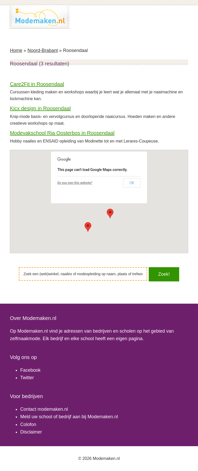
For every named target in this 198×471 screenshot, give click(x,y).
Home (16, 50)
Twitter (27, 377)
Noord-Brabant (42, 50)
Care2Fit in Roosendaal (37, 84)
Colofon (28, 424)
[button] (88, 227)
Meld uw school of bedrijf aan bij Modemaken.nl (69, 416)
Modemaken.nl (40, 17)
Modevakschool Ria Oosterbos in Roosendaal (62, 133)
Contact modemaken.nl (44, 409)
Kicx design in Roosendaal (40, 108)
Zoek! (164, 274)
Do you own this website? (75, 183)
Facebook (30, 370)
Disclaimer (31, 432)
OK (131, 183)
